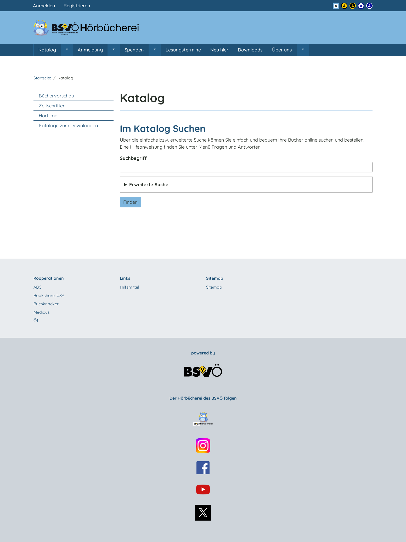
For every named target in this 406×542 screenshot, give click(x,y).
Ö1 (35, 320)
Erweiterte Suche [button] (148, 185)
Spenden (134, 50)
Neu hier (219, 50)
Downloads (250, 50)
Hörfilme (48, 116)
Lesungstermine (183, 50)
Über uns (282, 50)
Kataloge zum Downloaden (68, 126)
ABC (37, 287)
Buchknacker (46, 303)
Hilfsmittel (129, 287)
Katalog (47, 50)
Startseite (42, 77)
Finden (130, 202)
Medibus (41, 312)
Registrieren (77, 6)
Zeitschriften (52, 106)
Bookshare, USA (48, 295)
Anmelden (44, 6)
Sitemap (214, 287)
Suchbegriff (133, 158)
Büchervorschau (56, 96)
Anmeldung (90, 50)
